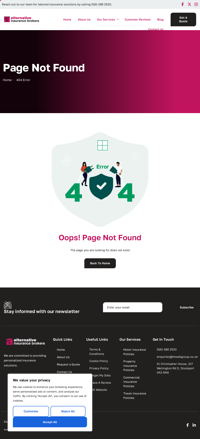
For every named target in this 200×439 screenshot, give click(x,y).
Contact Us (155, 29)
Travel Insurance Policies (134, 395)
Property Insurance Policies (130, 365)
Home (67, 19)
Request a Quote (68, 364)
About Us (84, 19)
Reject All (68, 411)
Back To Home (100, 263)
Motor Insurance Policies (134, 352)
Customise (31, 411)
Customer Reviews (138, 19)
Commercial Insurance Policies (131, 382)
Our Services (108, 19)
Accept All (50, 422)
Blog (160, 19)
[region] (50, 402)
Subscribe (187, 307)
